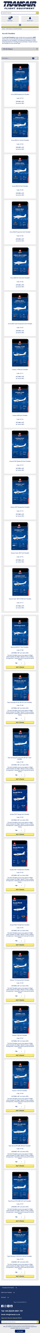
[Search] (18, 13)
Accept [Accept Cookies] (20, 1331)
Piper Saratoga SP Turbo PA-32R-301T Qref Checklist (19, 758)
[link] (2, 1306)
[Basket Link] (10, 19)
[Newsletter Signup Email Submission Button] (38, 1322)
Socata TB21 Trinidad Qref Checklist (19, 869)
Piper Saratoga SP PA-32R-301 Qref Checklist (19, 702)
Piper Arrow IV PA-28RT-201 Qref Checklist (19, 1201)
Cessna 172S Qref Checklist (19, 1090)
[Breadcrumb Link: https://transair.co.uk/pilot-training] (9, 29)
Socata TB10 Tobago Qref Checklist (19, 814)
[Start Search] (37, 13)
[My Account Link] (30, 19)
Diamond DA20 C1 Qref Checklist (19, 647)
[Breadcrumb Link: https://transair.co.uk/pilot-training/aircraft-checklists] (18, 29)
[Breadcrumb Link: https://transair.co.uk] (3, 29)
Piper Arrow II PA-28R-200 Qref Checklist (19, 1146)
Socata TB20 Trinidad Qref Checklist (19, 925)
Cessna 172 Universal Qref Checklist (19, 980)
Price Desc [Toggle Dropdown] (5, 58)
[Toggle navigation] (20, 25)
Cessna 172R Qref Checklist (19, 1035)
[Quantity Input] (21, 663)
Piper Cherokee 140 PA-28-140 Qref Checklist (19, 1256)
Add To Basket (20, 667)
